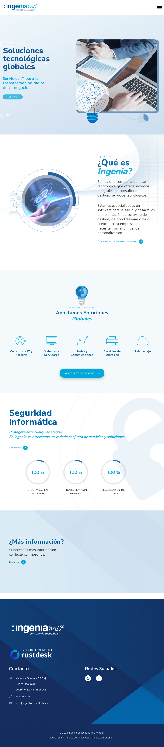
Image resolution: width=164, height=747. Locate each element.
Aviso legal (56, 737)
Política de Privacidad (77, 737)
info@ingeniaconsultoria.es (32, 703)
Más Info (13, 90)
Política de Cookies (103, 737)
